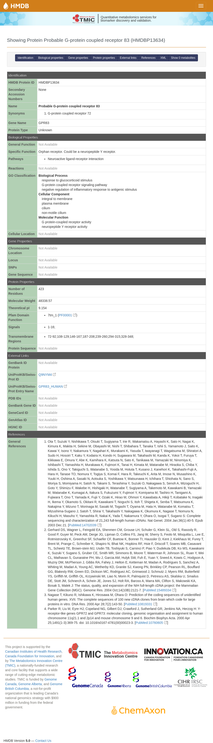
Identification (25, 57)
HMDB (19, 6)
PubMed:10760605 (151, 623)
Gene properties (78, 57)
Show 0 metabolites (183, 57)
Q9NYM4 (47, 374)
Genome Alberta (30, 684)
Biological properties (50, 57)
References (148, 57)
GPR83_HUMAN (53, 386)
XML (163, 57)
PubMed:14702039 (84, 525)
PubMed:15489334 (159, 590)
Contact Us (43, 741)
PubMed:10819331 (140, 604)
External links (128, 57)
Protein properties (104, 57)
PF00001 (67, 315)
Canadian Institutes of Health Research (33, 651)
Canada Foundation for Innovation (29, 656)
